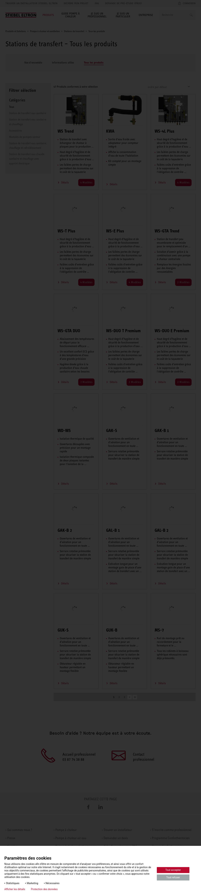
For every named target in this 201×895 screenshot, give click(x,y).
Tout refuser (173, 877)
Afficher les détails (14, 889)
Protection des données (44, 889)
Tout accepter (173, 870)
